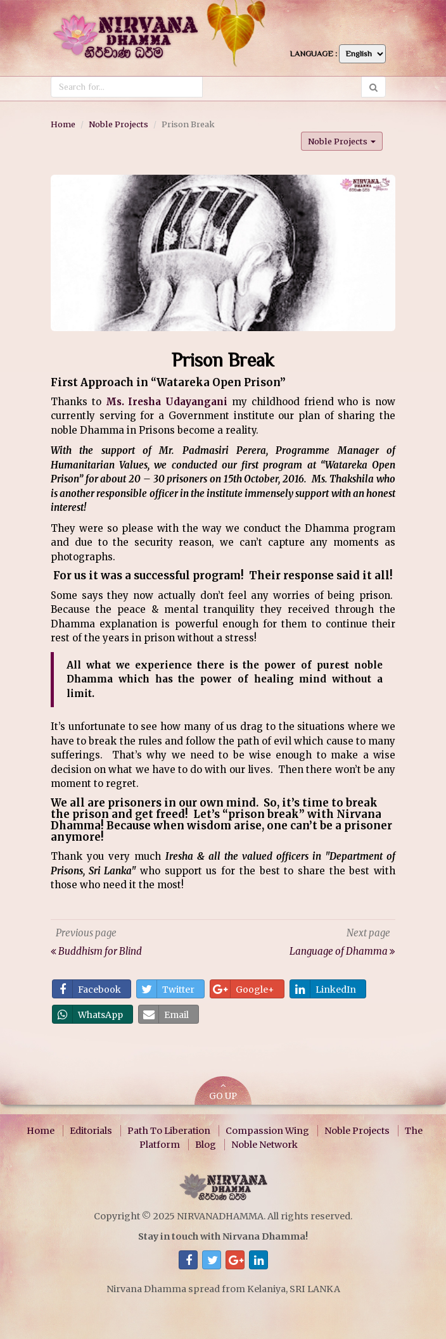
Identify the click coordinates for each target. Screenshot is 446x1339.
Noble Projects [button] (342, 141)
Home (63, 124)
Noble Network (264, 1144)
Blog (205, 1144)
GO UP (223, 1091)
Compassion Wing (267, 1130)
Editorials (91, 1130)
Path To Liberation (168, 1130)
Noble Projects (118, 124)
